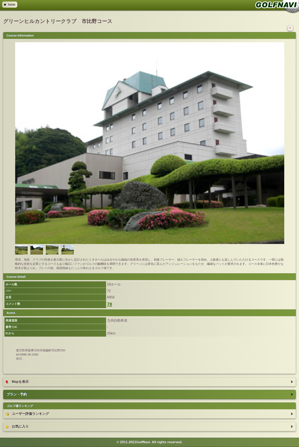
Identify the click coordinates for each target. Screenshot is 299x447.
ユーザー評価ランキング (27, 414)
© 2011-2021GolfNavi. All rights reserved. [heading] (149, 442)
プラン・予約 (17, 394)
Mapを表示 (17, 382)
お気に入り (17, 426)
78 (109, 304)
